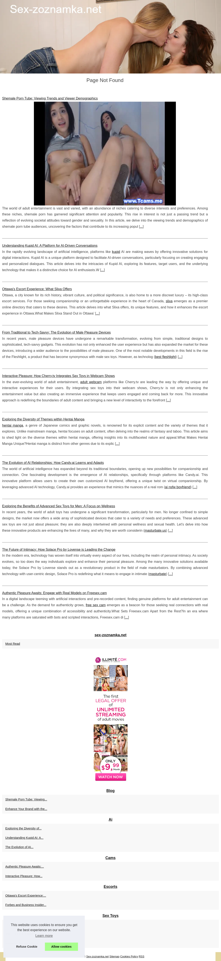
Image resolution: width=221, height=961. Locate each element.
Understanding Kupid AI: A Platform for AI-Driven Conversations (49, 245)
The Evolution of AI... (19, 847)
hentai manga (12, 425)
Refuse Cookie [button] (26, 946)
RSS (141, 956)
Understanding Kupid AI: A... (24, 837)
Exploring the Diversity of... (23, 828)
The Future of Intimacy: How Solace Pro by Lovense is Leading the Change (58, 549)
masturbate (157, 574)
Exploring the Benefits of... (23, 943)
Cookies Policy (129, 956)
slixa (169, 301)
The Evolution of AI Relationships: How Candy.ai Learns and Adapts (53, 463)
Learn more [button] (44, 935)
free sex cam (96, 605)
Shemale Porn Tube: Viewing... (26, 799)
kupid (116, 252)
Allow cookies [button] (61, 946)
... (141, 226)
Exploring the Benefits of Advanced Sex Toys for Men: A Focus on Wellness (58, 506)
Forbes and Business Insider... (25, 905)
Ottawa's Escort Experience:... (25, 895)
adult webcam (91, 382)
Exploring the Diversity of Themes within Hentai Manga (43, 419)
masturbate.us (155, 530)
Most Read (12, 643)
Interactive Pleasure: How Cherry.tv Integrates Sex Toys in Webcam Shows (58, 376)
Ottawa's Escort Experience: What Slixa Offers (37, 289)
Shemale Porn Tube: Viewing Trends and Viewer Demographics (50, 98)
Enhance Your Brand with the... (26, 809)
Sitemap (115, 956)
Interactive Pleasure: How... (23, 876)
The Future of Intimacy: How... (25, 934)
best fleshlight (165, 357)
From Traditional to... (19, 924)
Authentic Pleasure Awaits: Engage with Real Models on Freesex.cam (54, 593)
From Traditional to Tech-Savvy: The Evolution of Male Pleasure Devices (56, 332)
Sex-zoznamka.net (97, 956)
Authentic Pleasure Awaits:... (24, 866)
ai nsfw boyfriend (177, 487)
